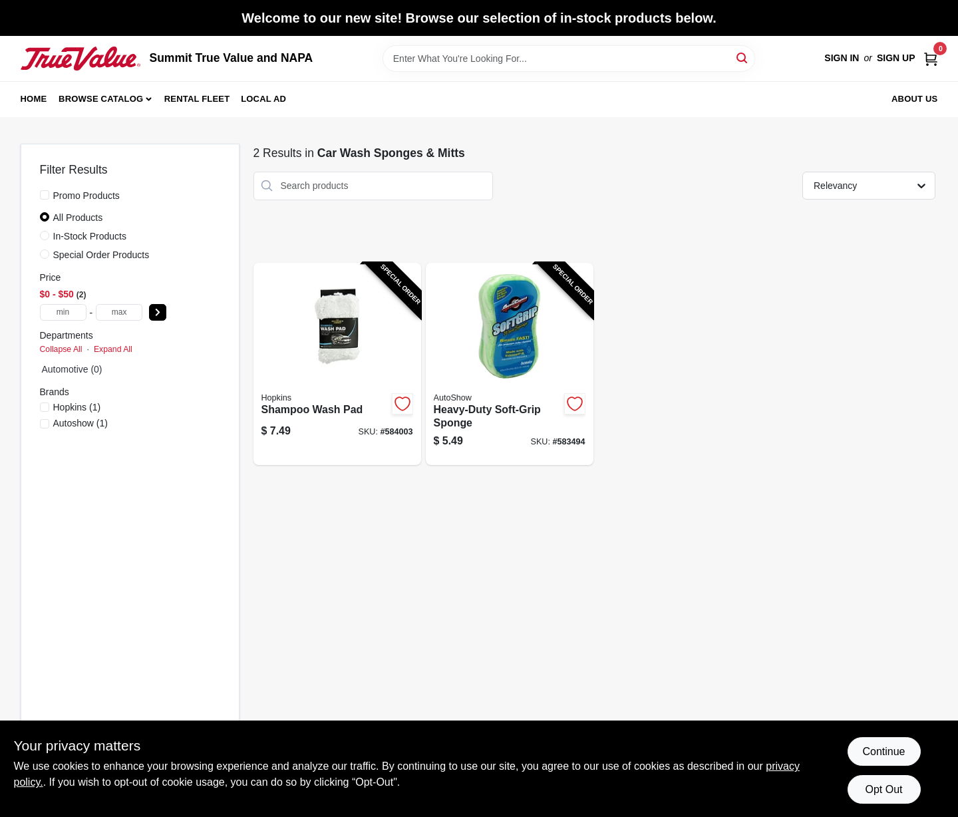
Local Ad (263, 99)
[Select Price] (157, 312)
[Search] (742, 58)
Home (34, 99)
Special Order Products (101, 254)
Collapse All (61, 349)
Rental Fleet (197, 99)
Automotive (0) (72, 369)
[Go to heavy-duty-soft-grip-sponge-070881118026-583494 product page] (509, 364)
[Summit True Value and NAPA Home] (80, 59)
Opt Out (883, 789)
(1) (77, 407)
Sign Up (896, 58)
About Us (914, 99)
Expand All (113, 349)
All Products (78, 217)
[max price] (119, 312)
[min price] (63, 312)
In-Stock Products (90, 236)
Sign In (841, 58)
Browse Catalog (101, 99)
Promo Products (86, 195)
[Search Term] (569, 58)
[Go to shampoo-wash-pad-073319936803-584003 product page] (337, 364)
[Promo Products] (44, 195)
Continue (883, 751)
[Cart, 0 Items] (930, 58)
